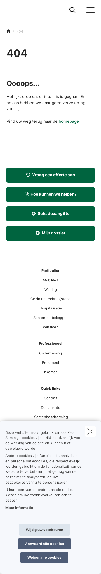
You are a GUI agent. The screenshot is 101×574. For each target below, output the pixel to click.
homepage (69, 121)
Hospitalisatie (50, 308)
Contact (50, 398)
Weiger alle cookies (44, 557)
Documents (50, 407)
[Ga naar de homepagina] (9, 10)
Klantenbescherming (50, 417)
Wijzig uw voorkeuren (44, 529)
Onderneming (50, 353)
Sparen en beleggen (50, 317)
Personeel (50, 362)
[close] (90, 431)
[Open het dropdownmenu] (89, 10)
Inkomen (50, 372)
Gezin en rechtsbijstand (50, 299)
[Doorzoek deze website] (72, 10)
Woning (50, 289)
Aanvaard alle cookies (44, 543)
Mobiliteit (50, 280)
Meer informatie (19, 507)
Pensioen (50, 327)
